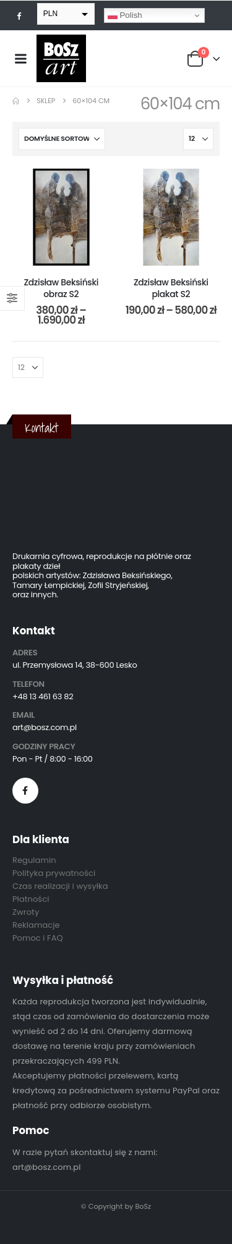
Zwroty (25, 912)
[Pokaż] (198, 139)
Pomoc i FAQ (37, 938)
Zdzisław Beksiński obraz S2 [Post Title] (61, 288)
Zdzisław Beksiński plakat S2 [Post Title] (171, 288)
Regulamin (34, 860)
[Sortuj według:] (62, 139)
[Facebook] (19, 15)
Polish (125, 15)
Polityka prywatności (53, 873)
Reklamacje (36, 925)
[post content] (61, 217)
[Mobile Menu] (20, 58)
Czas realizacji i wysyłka (60, 886)
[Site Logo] (61, 58)
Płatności (30, 899)
